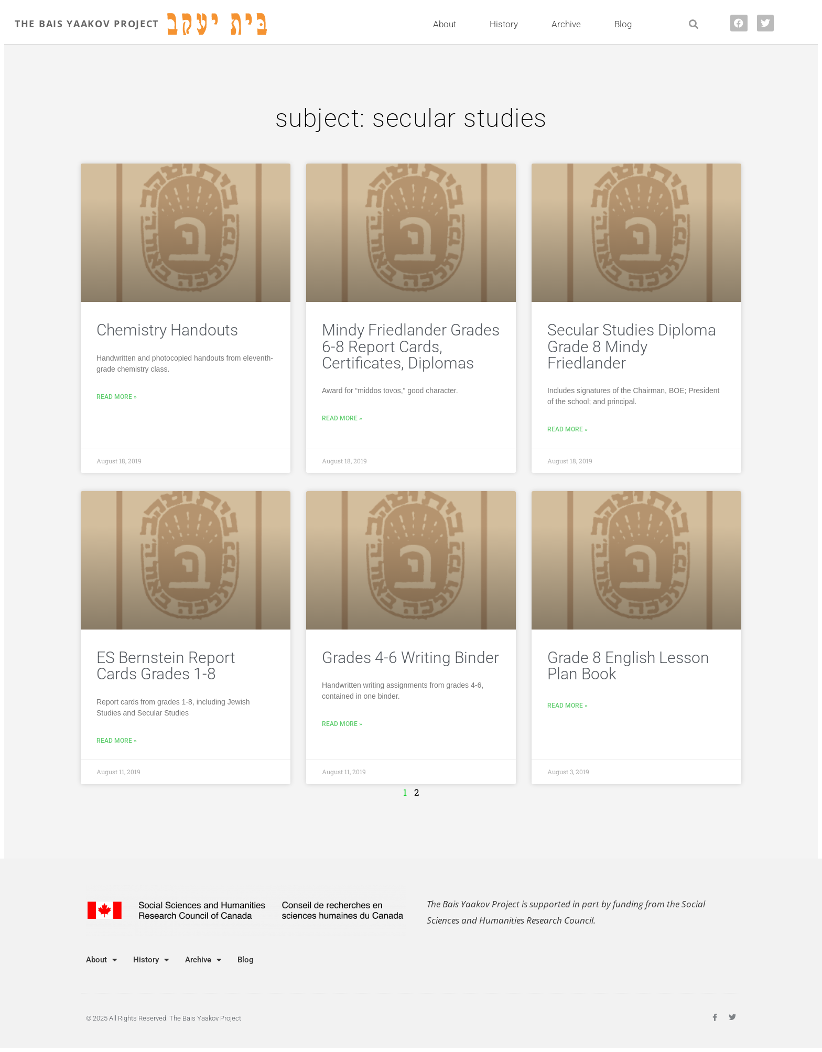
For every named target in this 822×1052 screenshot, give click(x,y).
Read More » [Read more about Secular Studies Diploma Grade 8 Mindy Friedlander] (567, 429)
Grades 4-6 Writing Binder (410, 657)
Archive (568, 24)
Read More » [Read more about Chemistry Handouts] (116, 396)
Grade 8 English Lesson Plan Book (628, 665)
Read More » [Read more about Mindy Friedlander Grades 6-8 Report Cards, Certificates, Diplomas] (342, 418)
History (506, 24)
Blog (623, 24)
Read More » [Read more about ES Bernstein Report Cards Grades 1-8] (116, 740)
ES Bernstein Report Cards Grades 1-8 (165, 665)
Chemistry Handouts (167, 330)
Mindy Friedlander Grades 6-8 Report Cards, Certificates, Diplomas (411, 346)
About (447, 24)
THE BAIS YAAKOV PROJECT (87, 23)
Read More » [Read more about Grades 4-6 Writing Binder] (342, 724)
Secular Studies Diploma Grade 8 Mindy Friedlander (631, 346)
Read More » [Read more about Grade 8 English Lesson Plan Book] (567, 705)
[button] (693, 24)
